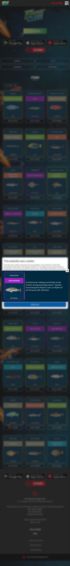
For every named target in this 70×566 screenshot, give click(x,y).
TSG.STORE (57, 3)
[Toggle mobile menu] (66, 3)
